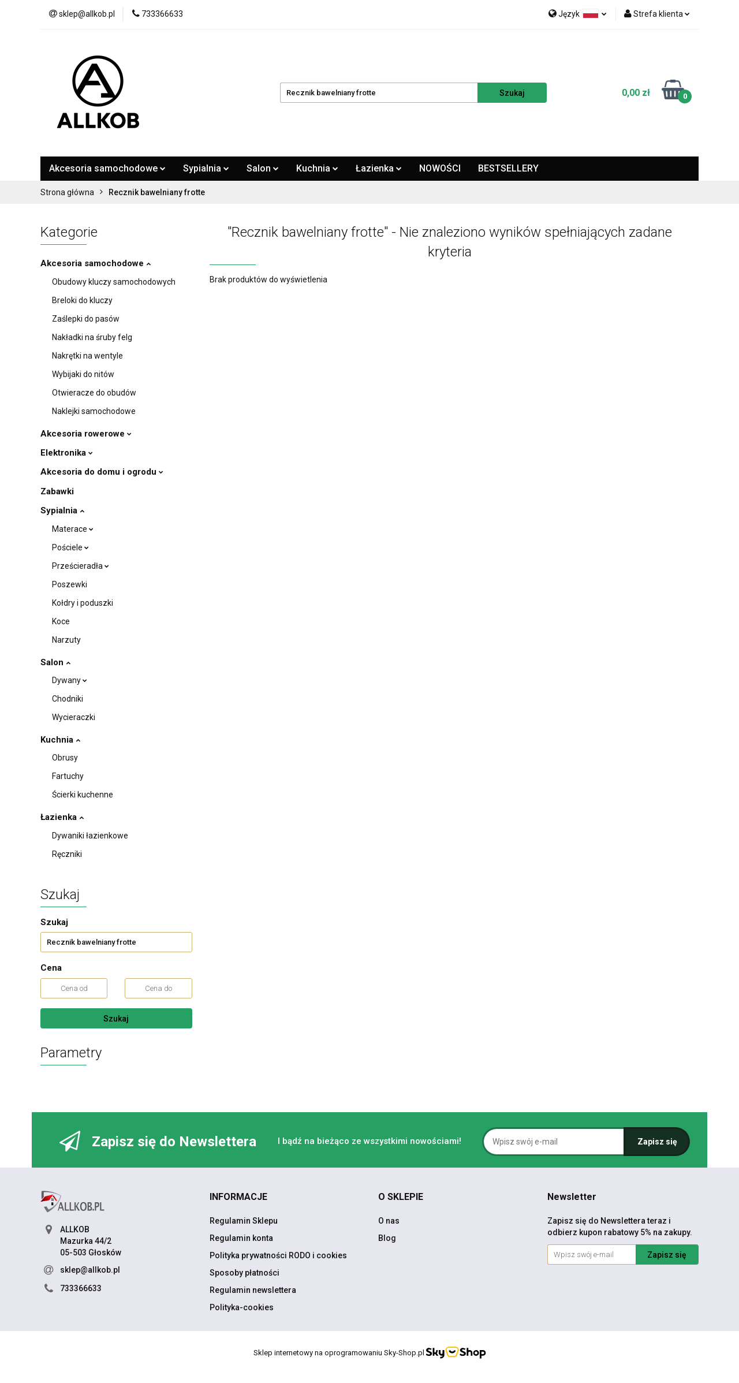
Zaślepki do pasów (86, 318)
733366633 (81, 1288)
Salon (263, 168)
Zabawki (57, 491)
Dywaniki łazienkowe (90, 835)
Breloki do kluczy (82, 300)
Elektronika (66, 453)
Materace (73, 529)
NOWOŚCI (440, 168)
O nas (389, 1220)
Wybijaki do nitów (83, 374)
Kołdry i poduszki (82, 602)
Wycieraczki (73, 717)
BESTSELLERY (508, 168)
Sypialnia (206, 168)
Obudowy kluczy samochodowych (114, 281)
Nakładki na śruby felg (92, 337)
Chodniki (67, 698)
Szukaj (116, 1018)
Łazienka (379, 168)
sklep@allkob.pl (90, 1269)
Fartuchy (68, 776)
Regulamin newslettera (253, 1290)
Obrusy (65, 757)
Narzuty (66, 639)
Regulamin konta (241, 1238)
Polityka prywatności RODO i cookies (278, 1255)
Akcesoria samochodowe (107, 168)
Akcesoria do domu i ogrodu (101, 472)
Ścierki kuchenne (82, 794)
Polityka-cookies (242, 1307)
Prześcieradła (80, 566)
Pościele (70, 547)
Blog (387, 1238)
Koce (61, 621)
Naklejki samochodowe (94, 411)
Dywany (69, 680)
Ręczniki (67, 854)
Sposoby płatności (244, 1272)
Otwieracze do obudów (94, 392)
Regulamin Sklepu (244, 1220)
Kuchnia (317, 168)
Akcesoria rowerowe (86, 433)
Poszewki (69, 584)
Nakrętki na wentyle (87, 355)
